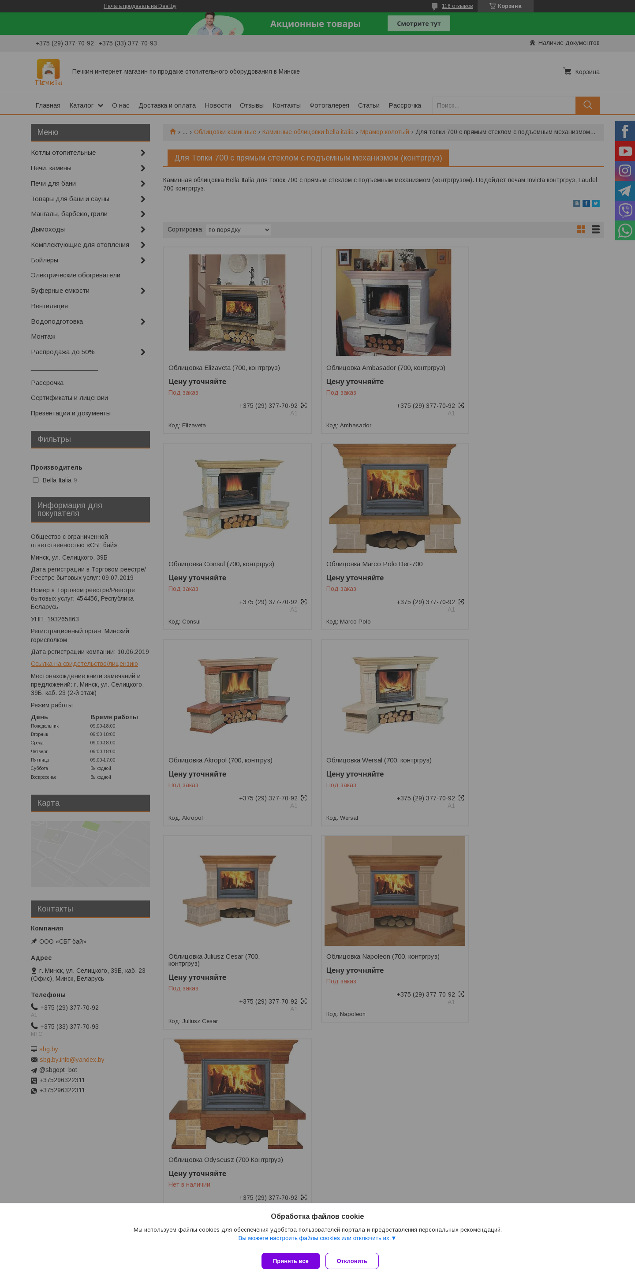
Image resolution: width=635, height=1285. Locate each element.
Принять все (291, 1261)
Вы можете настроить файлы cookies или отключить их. (314, 1241)
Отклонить (355, 1261)
